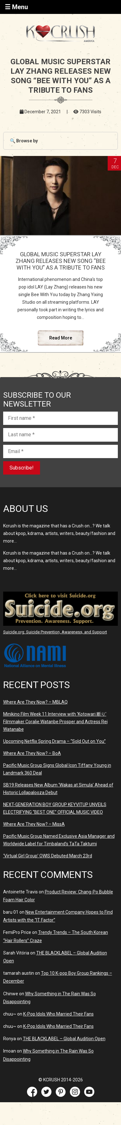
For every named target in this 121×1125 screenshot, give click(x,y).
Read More (60, 337)
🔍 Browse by (24, 140)
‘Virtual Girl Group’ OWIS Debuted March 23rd (47, 855)
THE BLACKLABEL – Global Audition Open (64, 1038)
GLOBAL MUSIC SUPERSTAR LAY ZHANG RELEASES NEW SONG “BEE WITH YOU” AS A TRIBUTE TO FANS (61, 261)
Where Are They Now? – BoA (32, 753)
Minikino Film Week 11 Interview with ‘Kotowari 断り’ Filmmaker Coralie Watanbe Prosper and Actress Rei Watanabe (55, 722)
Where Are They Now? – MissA (34, 824)
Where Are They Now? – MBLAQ (35, 702)
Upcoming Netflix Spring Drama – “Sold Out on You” (54, 741)
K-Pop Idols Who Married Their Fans (58, 1013)
